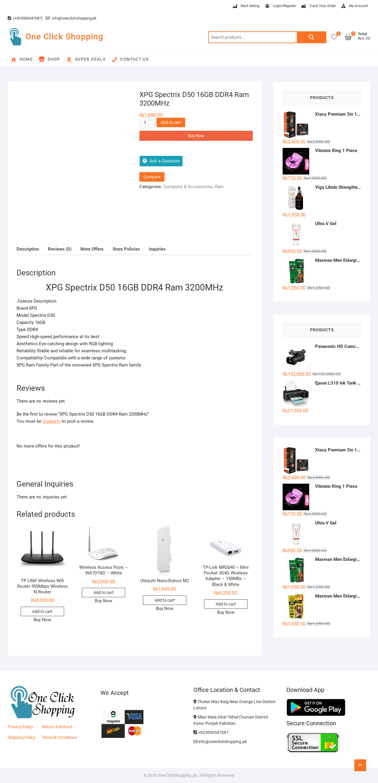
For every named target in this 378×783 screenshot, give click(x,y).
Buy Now (196, 135)
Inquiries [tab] (157, 249)
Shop (49, 59)
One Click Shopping (64, 36)
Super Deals (85, 59)
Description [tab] (28, 249)
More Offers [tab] (92, 249)
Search (311, 37)
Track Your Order (318, 6)
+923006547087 (211, 732)
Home (22, 59)
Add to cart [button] (42, 611)
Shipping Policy (21, 737)
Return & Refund (57, 726)
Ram (219, 186)
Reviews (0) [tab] (59, 249)
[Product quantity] (147, 123)
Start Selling (246, 6)
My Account (354, 6)
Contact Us (130, 59)
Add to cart (171, 122)
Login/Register (280, 6)
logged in (52, 421)
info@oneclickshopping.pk (71, 18)
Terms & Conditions (59, 737)
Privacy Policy (20, 726)
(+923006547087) (25, 18)
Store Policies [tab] (126, 249)
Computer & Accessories (188, 186)
